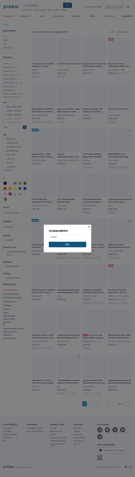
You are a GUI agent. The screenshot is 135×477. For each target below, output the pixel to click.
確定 (67, 244)
